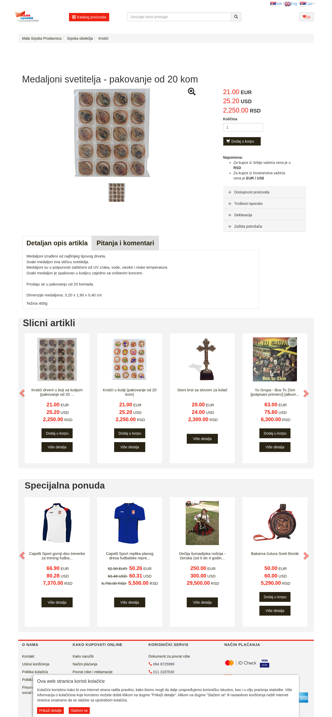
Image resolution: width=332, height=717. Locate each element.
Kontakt (28, 656)
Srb (276, 4)
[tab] (264, 192)
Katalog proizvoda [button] (89, 17)
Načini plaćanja (85, 664)
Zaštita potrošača (244, 226)
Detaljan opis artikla (57, 243)
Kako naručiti (83, 656)
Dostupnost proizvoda (248, 192)
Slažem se (79, 710)
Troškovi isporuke (244, 203)
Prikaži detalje (50, 710)
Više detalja (57, 447)
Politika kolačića (35, 672)
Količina (230, 119)
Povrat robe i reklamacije (93, 672)
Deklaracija (239, 215)
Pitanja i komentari (125, 243)
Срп (306, 4)
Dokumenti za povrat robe (169, 656)
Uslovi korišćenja (35, 664)
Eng (291, 4)
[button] (22, 393)
